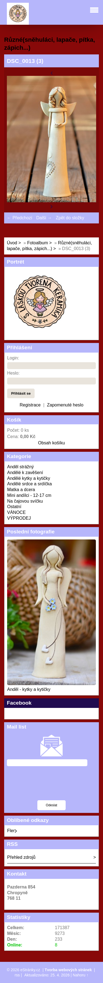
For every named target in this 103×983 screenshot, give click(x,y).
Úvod (12, 242)
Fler (12, 830)
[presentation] (48, 787)
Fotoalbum (37, 242)
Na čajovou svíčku (25, 501)
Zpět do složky (70, 217)
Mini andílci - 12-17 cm (29, 495)
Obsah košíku (51, 443)
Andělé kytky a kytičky (28, 478)
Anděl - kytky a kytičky (28, 689)
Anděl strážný (20, 466)
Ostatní (14, 506)
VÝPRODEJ (19, 518)
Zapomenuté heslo (65, 405)
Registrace (30, 405)
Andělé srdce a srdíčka (29, 483)
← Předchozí (19, 217)
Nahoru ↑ (80, 975)
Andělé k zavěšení (25, 472)
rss (17, 975)
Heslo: (13, 373)
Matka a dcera (21, 489)
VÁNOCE (16, 512)
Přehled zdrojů (21, 857)
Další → (44, 217)
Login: (13, 358)
